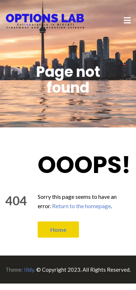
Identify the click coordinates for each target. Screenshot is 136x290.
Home (58, 229)
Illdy (29, 269)
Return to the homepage (81, 205)
